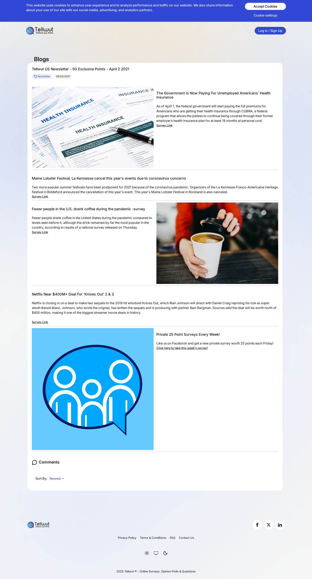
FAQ (172, 537)
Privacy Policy (127, 537)
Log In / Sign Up (270, 31)
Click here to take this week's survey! (182, 348)
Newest (55, 478)
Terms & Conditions (153, 537)
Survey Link (164, 125)
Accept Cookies (265, 6)
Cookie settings (265, 15)
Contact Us (186, 537)
